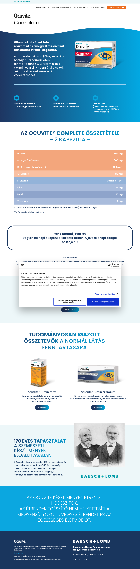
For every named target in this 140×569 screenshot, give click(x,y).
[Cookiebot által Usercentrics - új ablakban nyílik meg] (109, 265)
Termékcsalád (41, 8)
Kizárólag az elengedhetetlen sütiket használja (69, 302)
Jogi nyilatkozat (19, 553)
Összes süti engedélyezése (103, 302)
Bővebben (42, 407)
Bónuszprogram (98, 8)
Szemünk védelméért (60, 8)
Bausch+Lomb (80, 8)
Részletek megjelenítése (105, 294)
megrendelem (70, 310)
